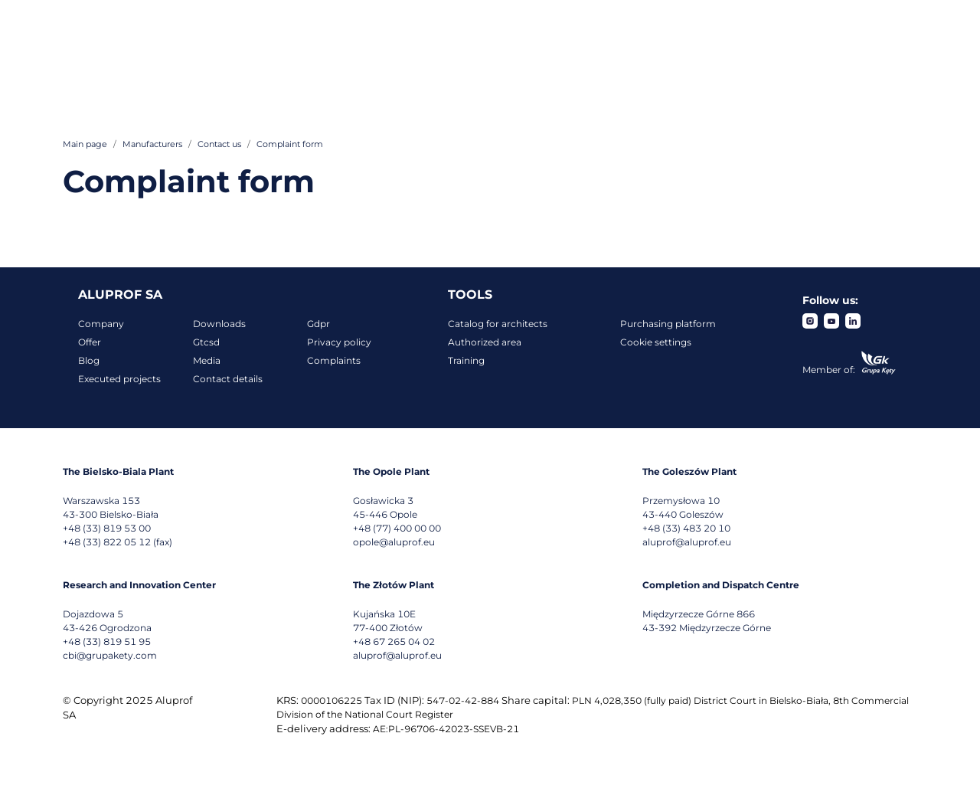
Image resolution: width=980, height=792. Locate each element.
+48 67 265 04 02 (394, 641)
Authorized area (484, 342)
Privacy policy (339, 342)
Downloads (219, 323)
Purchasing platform (668, 323)
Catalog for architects (497, 323)
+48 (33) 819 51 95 (107, 641)
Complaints (334, 360)
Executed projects (119, 379)
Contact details (228, 379)
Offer (89, 342)
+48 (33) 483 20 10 (686, 528)
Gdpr (318, 323)
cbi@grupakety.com (110, 655)
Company (101, 323)
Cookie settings (655, 342)
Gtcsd (206, 342)
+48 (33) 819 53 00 (107, 528)
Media (206, 360)
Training (466, 360)
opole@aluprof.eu (394, 542)
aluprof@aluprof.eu (686, 542)
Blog (89, 360)
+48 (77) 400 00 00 (397, 528)
